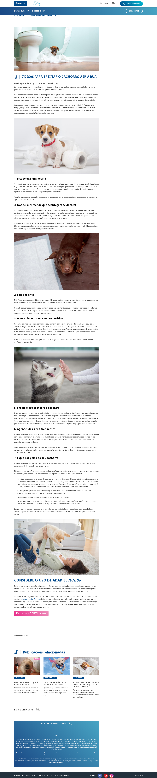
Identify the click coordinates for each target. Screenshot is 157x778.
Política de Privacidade (59, 761)
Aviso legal (31, 774)
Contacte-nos (43, 774)
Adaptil (26, 597)
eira (38, 597)
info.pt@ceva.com (56, 747)
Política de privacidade (61, 774)
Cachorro (103, 3)
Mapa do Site (19, 774)
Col (35, 597)
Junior (31, 597)
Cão (111, 3)
